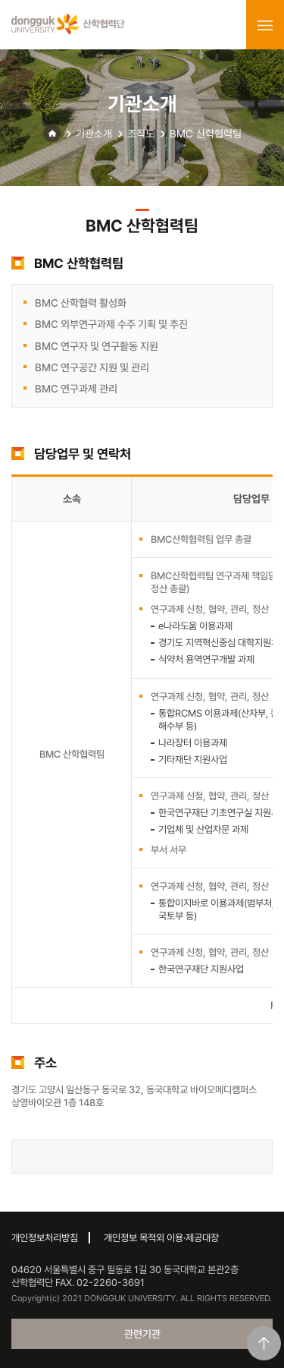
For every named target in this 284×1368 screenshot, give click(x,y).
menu (265, 25)
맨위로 (264, 1343)
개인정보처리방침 (44, 1237)
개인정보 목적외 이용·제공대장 (161, 1237)
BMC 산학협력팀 (206, 134)
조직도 (140, 134)
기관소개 (94, 134)
